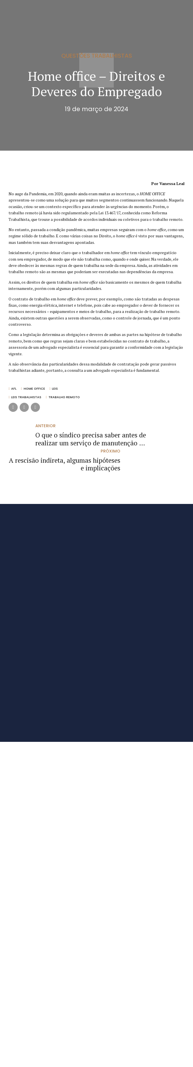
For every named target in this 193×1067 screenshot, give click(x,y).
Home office (35, 389)
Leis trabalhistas (26, 397)
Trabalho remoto (64, 397)
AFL (14, 389)
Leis (56, 389)
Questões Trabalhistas (96, 56)
